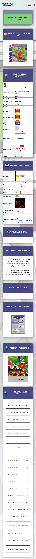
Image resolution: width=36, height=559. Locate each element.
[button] (19, 64)
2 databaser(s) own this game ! (23, 92)
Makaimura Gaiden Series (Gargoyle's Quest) (23, 221)
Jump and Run (21, 197)
